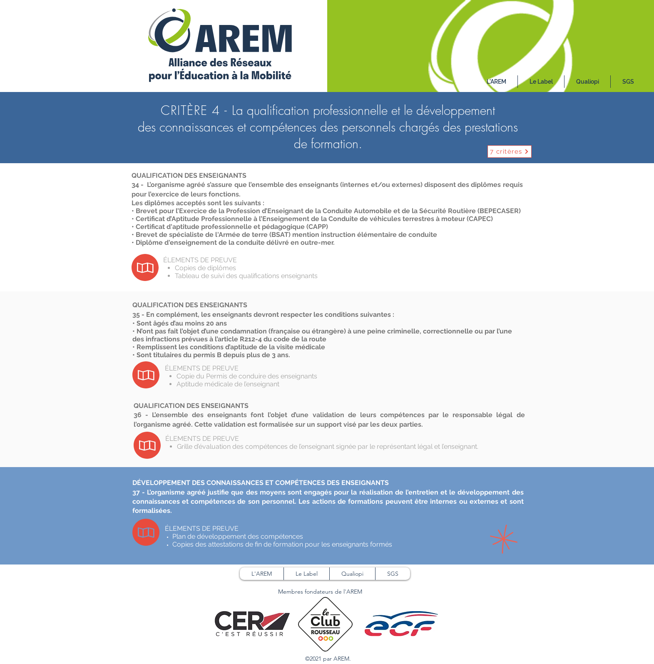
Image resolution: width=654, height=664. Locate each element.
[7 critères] (509, 151)
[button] (541, 81)
